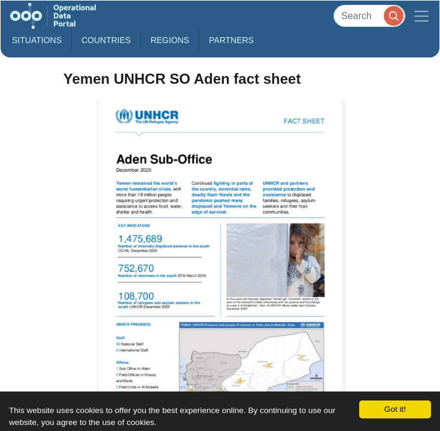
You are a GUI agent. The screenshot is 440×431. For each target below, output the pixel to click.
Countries (106, 40)
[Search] (369, 16)
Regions (169, 40)
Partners (231, 40)
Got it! (395, 409)
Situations (37, 40)
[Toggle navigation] (421, 15)
